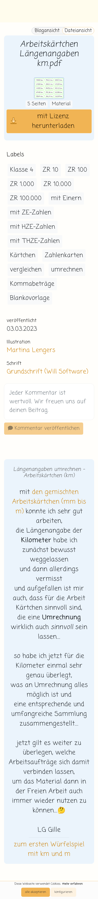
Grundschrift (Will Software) (47, 371)
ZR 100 (77, 169)
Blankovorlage (30, 298)
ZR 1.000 (22, 184)
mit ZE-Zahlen (30, 212)
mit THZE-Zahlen (35, 241)
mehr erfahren (72, 884)
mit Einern (66, 198)
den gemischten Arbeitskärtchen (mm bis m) (49, 502)
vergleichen (26, 269)
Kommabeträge (32, 284)
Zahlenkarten (64, 255)
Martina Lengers (31, 350)
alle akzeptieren (35, 892)
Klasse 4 (21, 169)
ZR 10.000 (57, 184)
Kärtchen (22, 255)
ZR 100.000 (26, 198)
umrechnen (67, 269)
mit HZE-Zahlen (32, 227)
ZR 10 (50, 169)
